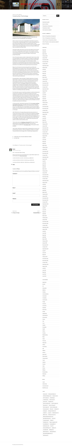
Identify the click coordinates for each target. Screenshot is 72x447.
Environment (45, 317)
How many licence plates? (47, 29)
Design (22, 136)
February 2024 (45, 102)
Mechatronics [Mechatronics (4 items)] (55, 412)
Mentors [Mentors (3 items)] (45, 414)
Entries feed (45, 383)
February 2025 (45, 79)
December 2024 (45, 83)
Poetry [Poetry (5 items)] (53, 418)
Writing (44, 375)
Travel (44, 360)
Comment (15, 173)
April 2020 (44, 190)
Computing (44, 297)
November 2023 (45, 108)
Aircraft (44, 284)
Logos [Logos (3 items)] (49, 412)
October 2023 (45, 110)
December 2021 (45, 151)
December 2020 (45, 174)
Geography (44, 327)
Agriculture (44, 282)
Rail (43, 348)
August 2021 (45, 159)
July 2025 (44, 69)
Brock (20, 14)
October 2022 (45, 131)
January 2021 (45, 172)
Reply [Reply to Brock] (14, 164)
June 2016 (44, 270)
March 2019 (45, 215)
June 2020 (44, 186)
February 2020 (45, 194)
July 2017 (44, 250)
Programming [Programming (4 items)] (46, 420)
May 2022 (44, 141)
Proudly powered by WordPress (17, 444)
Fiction (44, 319)
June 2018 (44, 233)
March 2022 (45, 145)
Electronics (44, 309)
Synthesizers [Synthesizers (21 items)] (46, 425)
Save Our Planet (45, 24)
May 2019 (44, 211)
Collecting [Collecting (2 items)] (52, 397)
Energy (44, 311)
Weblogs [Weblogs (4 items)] (51, 429)
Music (44, 336)
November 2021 (45, 153)
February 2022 (45, 147)
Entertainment (45, 315)
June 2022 (44, 139)
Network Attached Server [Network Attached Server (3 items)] (48, 416)
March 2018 (45, 239)
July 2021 (44, 161)
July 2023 (44, 116)
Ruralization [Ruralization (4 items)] (45, 422)
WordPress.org (45, 387)
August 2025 (45, 67)
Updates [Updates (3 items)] (54, 427)
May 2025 (44, 73)
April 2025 (44, 75)
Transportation (45, 358)
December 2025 (45, 59)
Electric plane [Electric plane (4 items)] (46, 407)
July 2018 (44, 231)
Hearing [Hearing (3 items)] (45, 410)
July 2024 (44, 92)
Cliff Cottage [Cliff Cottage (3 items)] (46, 397)
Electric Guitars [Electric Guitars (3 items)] (55, 403)
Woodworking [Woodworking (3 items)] (53, 431)
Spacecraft (44, 354)
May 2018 (44, 235)
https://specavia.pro (23, 155)
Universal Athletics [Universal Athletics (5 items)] (47, 427)
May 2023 (44, 120)
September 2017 (45, 248)
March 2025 (45, 77)
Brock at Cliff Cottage (35, 4)
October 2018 (45, 225)
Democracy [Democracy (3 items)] (52, 399)
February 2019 (45, 217)
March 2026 (45, 53)
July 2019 (44, 207)
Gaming (44, 325)
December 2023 (45, 106)
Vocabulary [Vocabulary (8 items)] (45, 429)
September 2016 (45, 264)
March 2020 (45, 192)
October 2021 (45, 155)
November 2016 (45, 260)
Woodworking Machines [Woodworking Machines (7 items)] (47, 433)
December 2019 (45, 198)
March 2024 (45, 100)
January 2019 (45, 219)
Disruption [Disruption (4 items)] (50, 401)
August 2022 (45, 135)
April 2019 (44, 213)
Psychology (45, 346)
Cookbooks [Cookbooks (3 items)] (45, 399)
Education (44, 307)
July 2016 (44, 268)
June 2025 (44, 71)
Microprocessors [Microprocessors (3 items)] (51, 414)
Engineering (45, 313)
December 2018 (45, 221)
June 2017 (44, 252)
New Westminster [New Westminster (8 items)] (47, 418)
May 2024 (44, 96)
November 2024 (45, 85)
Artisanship (44, 288)
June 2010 (44, 274)
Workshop (44, 373)
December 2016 (45, 258)
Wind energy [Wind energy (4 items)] (46, 431)
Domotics (44, 303)
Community (45, 295)
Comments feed (45, 385)
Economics (44, 305)
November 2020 (45, 176)
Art (43, 286)
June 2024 (44, 94)
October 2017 (45, 246)
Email (14, 193)
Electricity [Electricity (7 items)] (45, 405)
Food (43, 323)
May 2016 (44, 272)
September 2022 (45, 133)
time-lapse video (27, 124)
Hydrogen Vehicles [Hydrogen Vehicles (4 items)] (52, 410)
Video (44, 366)
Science (44, 352)
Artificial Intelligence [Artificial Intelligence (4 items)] (47, 395)
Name (14, 187)
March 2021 (45, 168)
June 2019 (44, 209)
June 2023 (44, 118)
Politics (44, 344)
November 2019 (45, 200)
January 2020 (45, 196)
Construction (17, 136)
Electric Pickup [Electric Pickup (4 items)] (52, 405)
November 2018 (45, 223)
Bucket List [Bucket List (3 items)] (55, 395)
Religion (44, 350)
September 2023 (45, 112)
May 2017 (44, 254)
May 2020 (44, 188)
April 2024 (44, 98)
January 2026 (45, 57)
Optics (44, 338)
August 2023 (45, 114)
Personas (44, 340)
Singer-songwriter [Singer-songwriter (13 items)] (53, 422)
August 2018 (45, 229)
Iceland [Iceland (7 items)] (45, 412)
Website (14, 198)
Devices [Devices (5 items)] (45, 401)
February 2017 (45, 256)
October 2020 (45, 178)
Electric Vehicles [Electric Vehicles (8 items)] (53, 407)
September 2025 (45, 65)
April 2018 (44, 237)
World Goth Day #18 (46, 22)
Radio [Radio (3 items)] (51, 420)
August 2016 (45, 266)
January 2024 (45, 104)
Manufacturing (28, 136)
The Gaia (47, 43)
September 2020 (46, 180)
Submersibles (45, 356)
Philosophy (44, 342)
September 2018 (45, 227)
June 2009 (44, 276)
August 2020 (45, 182)
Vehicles (44, 362)
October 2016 (45, 262)
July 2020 (44, 184)
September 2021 (45, 157)
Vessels (44, 364)
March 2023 (45, 122)
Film (43, 321)
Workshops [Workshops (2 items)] (45, 435)
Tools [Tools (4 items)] (51, 425)
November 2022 (45, 129)
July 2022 (44, 137)
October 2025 (45, 63)
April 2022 (44, 143)
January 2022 (45, 149)
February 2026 (45, 55)
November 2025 (45, 61)
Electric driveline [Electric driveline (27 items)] (46, 403)
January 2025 (45, 81)
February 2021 (45, 170)
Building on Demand (25, 122)
